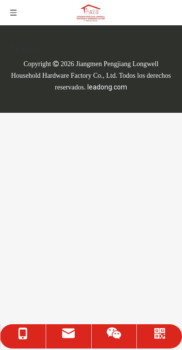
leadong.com (107, 87)
